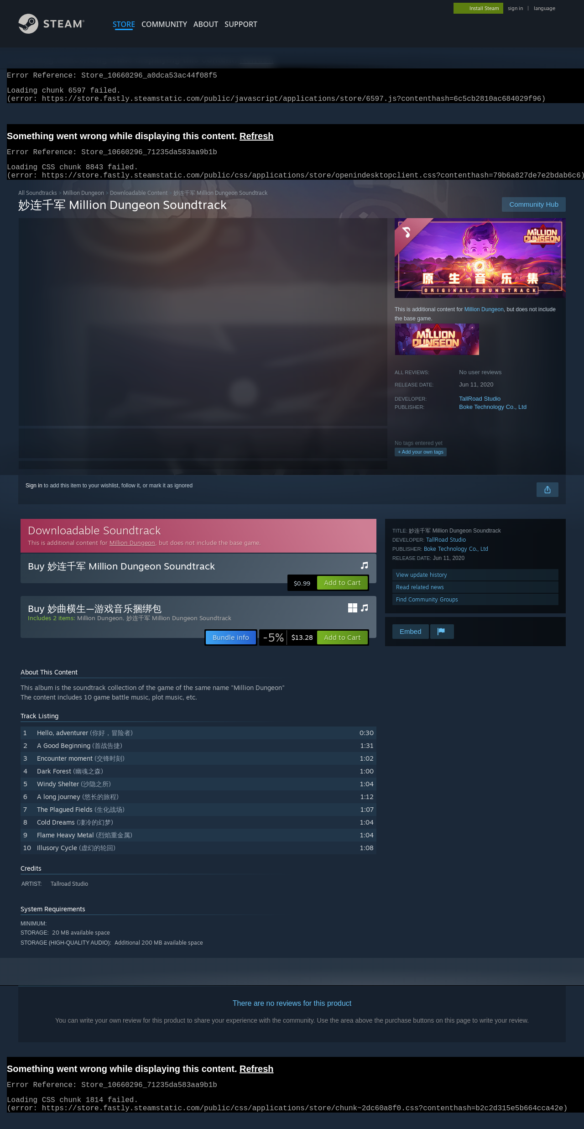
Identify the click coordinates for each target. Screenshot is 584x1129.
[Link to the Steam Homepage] (58, 31)
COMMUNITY (164, 24)
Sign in (34, 496)
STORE (124, 24)
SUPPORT (240, 24)
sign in (515, 8)
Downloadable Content (138, 203)
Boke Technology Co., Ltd (493, 417)
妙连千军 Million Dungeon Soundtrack (178, 628)
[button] (342, 593)
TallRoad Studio (480, 409)
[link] (288, 648)
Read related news (420, 598)
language (544, 8)
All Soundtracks (37, 203)
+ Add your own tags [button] (420, 462)
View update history (421, 585)
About (205, 24)
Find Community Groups (427, 610)
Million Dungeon (83, 203)
